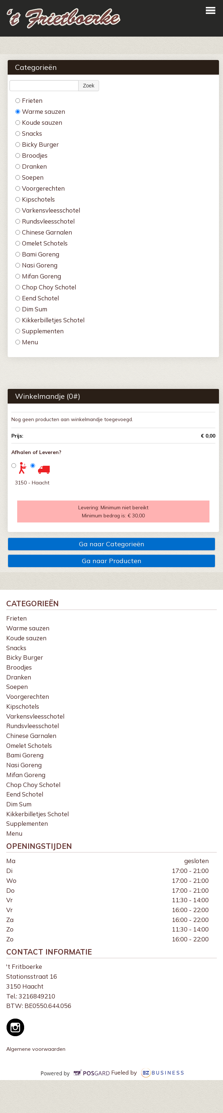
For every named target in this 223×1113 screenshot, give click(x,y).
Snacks (28, 133)
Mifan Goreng (38, 276)
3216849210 (37, 996)
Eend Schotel (37, 298)
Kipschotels (35, 199)
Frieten (28, 100)
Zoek (88, 86)
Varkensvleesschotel (47, 210)
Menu (26, 342)
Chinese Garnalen (43, 232)
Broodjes (31, 155)
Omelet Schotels (41, 243)
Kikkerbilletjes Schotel (49, 320)
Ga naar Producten (111, 560)
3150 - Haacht (32, 482)
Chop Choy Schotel (45, 287)
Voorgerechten (40, 188)
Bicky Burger (37, 144)
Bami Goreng (37, 254)
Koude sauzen (38, 122)
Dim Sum (31, 309)
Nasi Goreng (36, 265)
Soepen (29, 177)
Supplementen (39, 331)
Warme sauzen (40, 111)
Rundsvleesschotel (45, 221)
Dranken (31, 166)
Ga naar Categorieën (111, 544)
